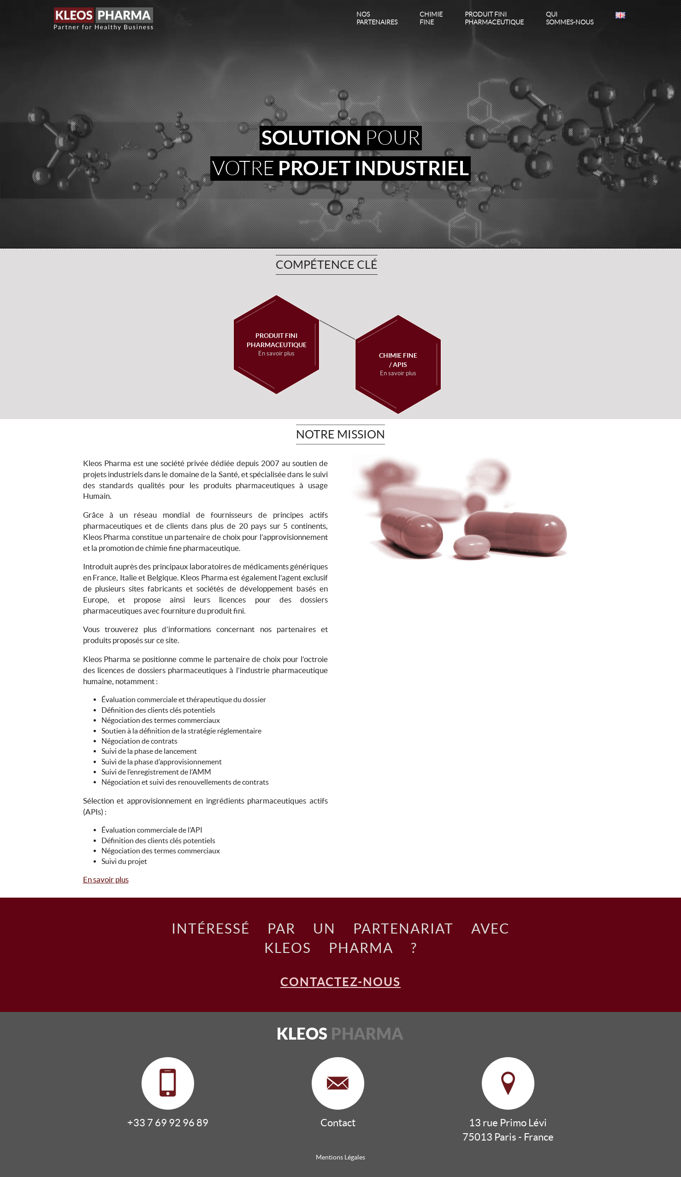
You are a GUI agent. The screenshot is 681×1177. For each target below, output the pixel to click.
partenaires (376, 18)
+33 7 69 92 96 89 (167, 1122)
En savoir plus (106, 879)
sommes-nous (569, 18)
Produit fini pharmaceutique (276, 345)
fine (431, 18)
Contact (337, 1122)
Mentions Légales (340, 1157)
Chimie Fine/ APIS (398, 365)
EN (620, 15)
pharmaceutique (494, 18)
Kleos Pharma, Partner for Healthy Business (108, 19)
